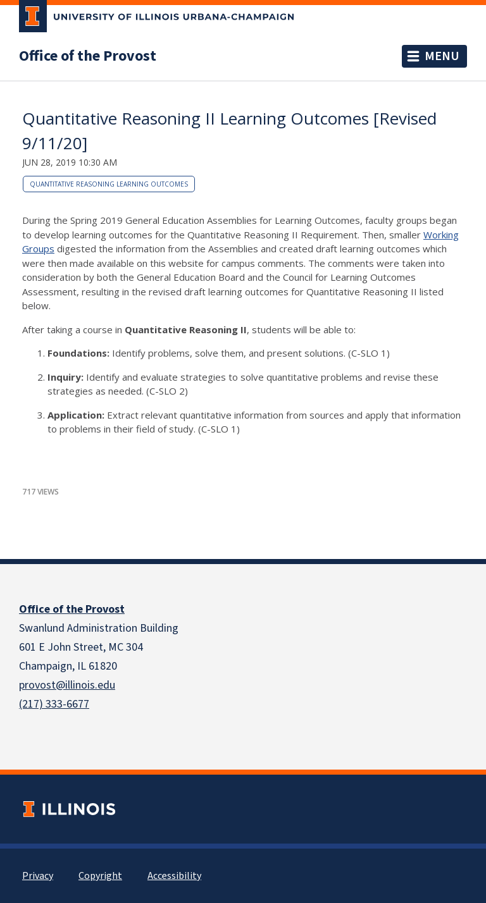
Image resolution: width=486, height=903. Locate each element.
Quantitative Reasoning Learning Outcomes (109, 184)
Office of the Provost (87, 56)
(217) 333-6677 (54, 704)
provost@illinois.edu (67, 685)
